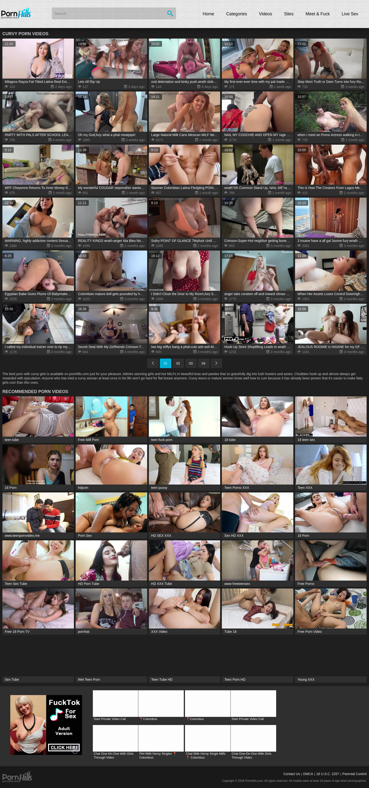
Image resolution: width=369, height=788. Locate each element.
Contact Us (291, 774)
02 (178, 363)
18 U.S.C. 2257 (327, 774)
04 (204, 363)
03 (191, 363)
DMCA (308, 774)
